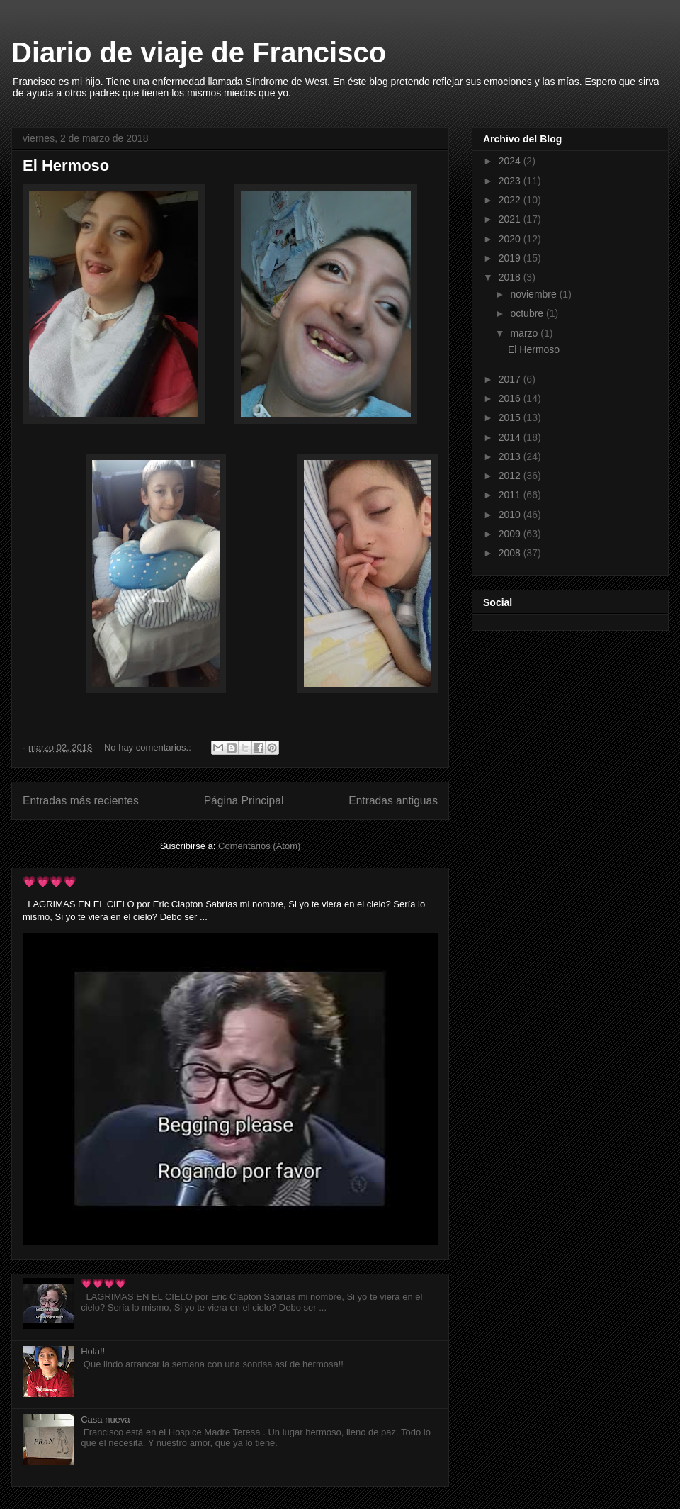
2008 (511, 553)
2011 (511, 494)
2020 (511, 239)
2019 (511, 258)
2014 (511, 437)
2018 (511, 277)
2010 (511, 514)
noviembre (534, 294)
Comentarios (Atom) (259, 846)
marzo (525, 333)
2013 (511, 456)
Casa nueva (105, 1419)
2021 (511, 219)
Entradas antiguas (393, 801)
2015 (511, 417)
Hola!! (93, 1351)
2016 (511, 398)
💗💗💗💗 (49, 881)
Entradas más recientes (81, 801)
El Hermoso (66, 165)
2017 (511, 379)
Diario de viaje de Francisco (198, 52)
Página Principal (244, 801)
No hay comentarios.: (148, 747)
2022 (511, 200)
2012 (511, 475)
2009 (511, 533)
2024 (511, 161)
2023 (511, 180)
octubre (528, 313)
